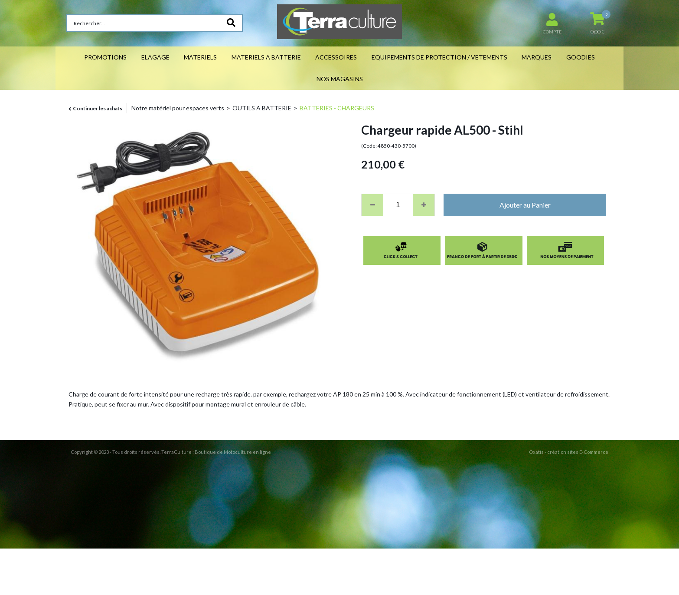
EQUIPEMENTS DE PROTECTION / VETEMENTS (439, 57)
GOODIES (580, 57)
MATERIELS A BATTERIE (266, 57)
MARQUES (537, 57)
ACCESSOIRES (336, 57)
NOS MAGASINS (340, 79)
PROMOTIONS (105, 57)
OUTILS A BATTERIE (261, 108)
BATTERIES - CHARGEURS (337, 108)
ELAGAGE (155, 57)
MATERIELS (200, 57)
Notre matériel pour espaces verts (177, 108)
